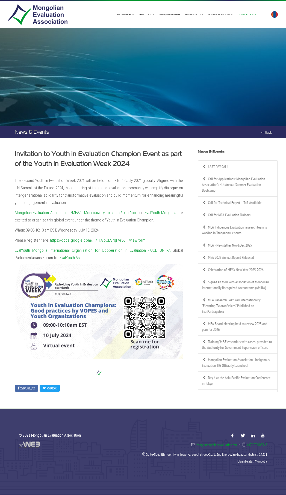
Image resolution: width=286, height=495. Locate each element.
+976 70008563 (257, 444)
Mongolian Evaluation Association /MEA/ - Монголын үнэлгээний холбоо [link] (75, 212)
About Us (147, 14)
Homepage (125, 14)
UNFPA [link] (165, 250)
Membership (170, 14)
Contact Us (247, 14)
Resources (194, 14)
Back (266, 132)
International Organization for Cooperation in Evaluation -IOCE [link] (103, 250)
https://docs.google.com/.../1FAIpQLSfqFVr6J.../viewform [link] (97, 240)
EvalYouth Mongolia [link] (160, 212)
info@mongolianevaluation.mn (216, 444)
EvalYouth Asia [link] (71, 257)
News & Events (220, 14)
